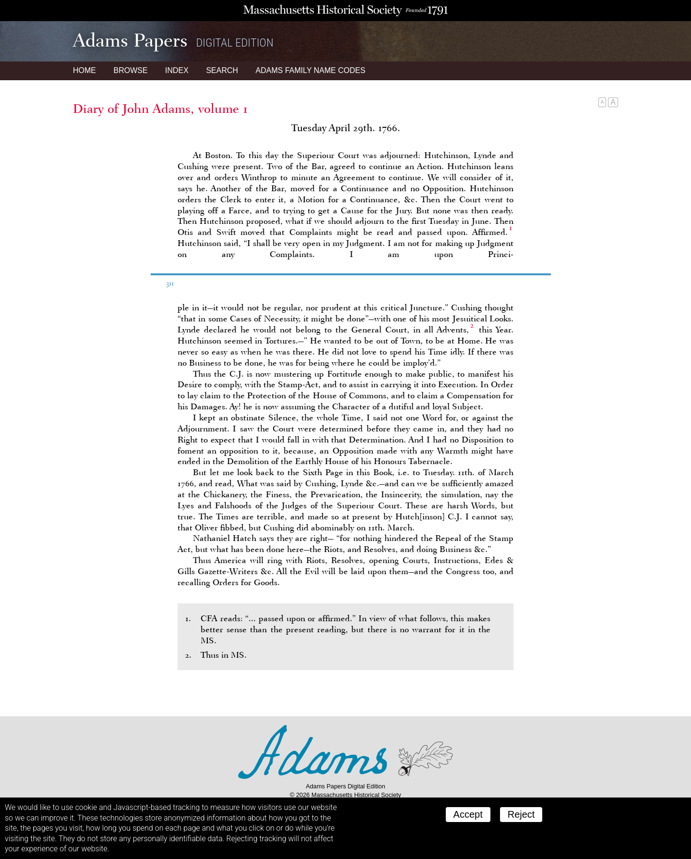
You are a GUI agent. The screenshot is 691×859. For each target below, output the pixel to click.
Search (222, 70)
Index (177, 70)
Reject (521, 814)
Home (84, 70)
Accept (468, 814)
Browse (130, 70)
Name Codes (311, 70)
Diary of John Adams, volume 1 (160, 108)
